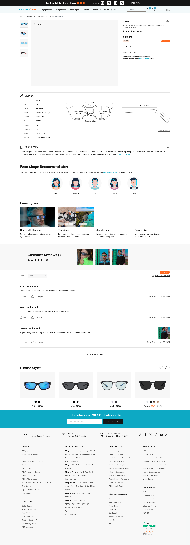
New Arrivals (26, 483)
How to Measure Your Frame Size (155, 465)
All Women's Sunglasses (31, 472)
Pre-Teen (25, 465)
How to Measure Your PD (152, 458)
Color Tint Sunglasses (117, 483)
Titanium (74, 475)
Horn (74, 458)
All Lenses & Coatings (117, 486)
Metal (82, 472)
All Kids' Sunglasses (29, 479)
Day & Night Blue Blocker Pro (120, 458)
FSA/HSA (146, 513)
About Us (112, 499)
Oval (92, 451)
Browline (75, 454)
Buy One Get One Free (31, 520)
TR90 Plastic (40, 121)
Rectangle (39, 108)
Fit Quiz (146, 451)
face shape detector (110, 172)
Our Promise (113, 513)
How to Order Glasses (151, 475)
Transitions (125, 479)
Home (22, 16)
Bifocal (26, 125)
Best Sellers (26, 486)
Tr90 (94, 472)
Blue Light (74, 10)
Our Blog (112, 509)
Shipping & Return (116, 516)
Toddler (38, 461)
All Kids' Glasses (28, 461)
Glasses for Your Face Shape (154, 461)
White (67, 490)
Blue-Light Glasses (116, 454)
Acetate (88, 472)
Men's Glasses (27, 458)
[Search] (136, 10)
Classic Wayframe (71, 461)
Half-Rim (89, 465)
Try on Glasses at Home (31, 490)
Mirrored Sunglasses (117, 472)
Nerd (130, 154)
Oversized (86, 493)
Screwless (83, 500)
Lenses (86, 10)
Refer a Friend (148, 499)
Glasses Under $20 (29, 509)
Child (44, 461)
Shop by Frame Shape (73, 451)
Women (42, 117)
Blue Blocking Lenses (117, 451)
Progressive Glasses (123, 468)
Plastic (67, 475)
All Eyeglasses (27, 451)
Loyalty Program (149, 502)
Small (78, 493)
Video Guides (148, 479)
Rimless (68, 468)
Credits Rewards (149, 509)
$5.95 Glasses (27, 506)
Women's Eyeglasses (30, 454)
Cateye (86, 451)
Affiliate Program (149, 492)
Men (37, 117)
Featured (97, 10)
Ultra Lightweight (83, 504)
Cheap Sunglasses (29, 524)
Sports (124, 154)
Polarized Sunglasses (117, 475)
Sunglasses (61, 10)
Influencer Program (150, 506)
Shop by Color (70, 483)
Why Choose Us (115, 502)
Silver (93, 486)
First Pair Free (27, 513)
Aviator (82, 454)
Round (67, 454)
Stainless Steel (70, 479)
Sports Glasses (71, 511)
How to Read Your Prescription (154, 468)
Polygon (80, 458)
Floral (73, 486)
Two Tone (79, 486)
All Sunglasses (27, 468)
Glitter (119, 154)
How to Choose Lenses (152, 472)
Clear (67, 486)
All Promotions (27, 527)
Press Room (113, 506)
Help (168, 10)
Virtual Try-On (148, 454)
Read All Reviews (95, 355)
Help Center (113, 520)
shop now (135, 3)
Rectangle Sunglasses (46, 16)
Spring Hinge (70, 504)
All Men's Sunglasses (30, 475)
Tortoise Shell (88, 483)
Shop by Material (71, 472)
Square (68, 458)
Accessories (26, 493)
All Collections (70, 514)
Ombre (87, 486)
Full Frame (80, 465)
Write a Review (162, 276)
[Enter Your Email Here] (84, 421)
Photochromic (114, 479)
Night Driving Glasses (117, 461)
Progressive (27, 129)
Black (80, 483)
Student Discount (149, 495)
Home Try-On (110, 10)
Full (37, 104)
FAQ (110, 524)
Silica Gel (82, 475)
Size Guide (133, 53)
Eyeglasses (47, 10)
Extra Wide (69, 497)
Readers (112, 465)
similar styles (144, 59)
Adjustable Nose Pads (43, 137)
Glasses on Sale (28, 516)
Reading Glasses (123, 465)
